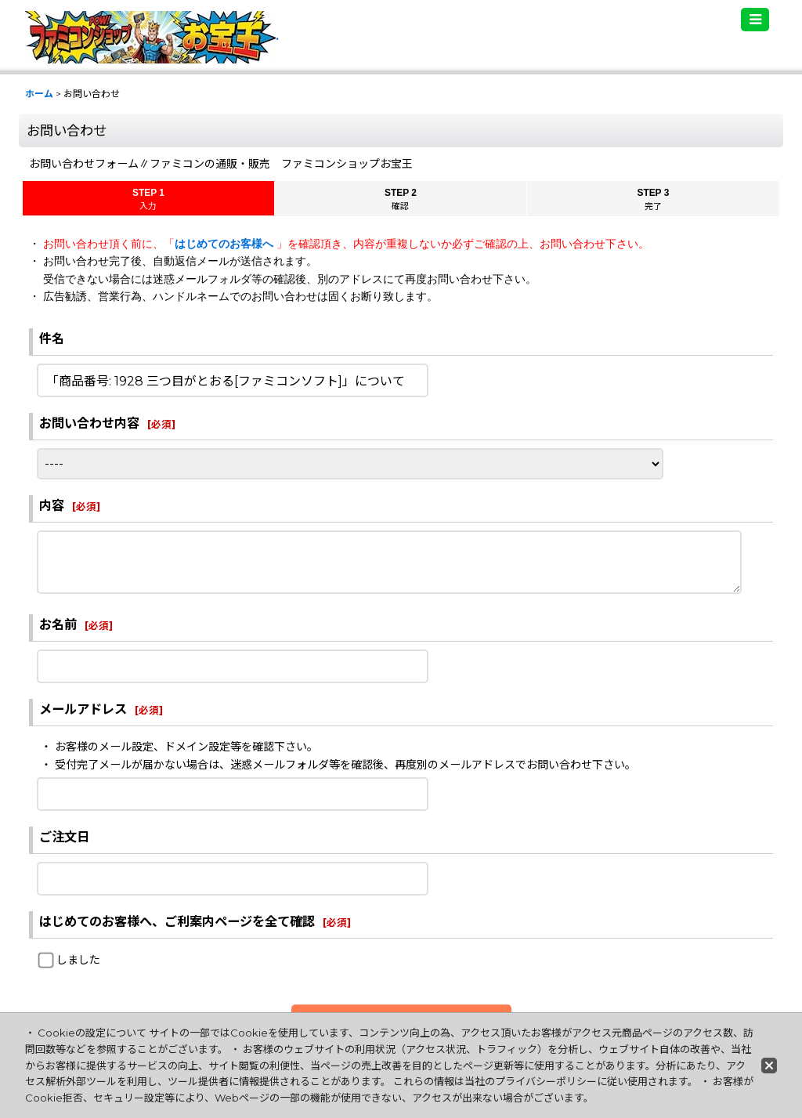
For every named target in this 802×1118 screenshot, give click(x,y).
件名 (51, 338)
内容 (51, 505)
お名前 (58, 624)
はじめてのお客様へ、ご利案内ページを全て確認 (177, 921)
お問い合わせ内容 (89, 423)
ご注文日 (64, 837)
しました (78, 960)
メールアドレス (83, 709)
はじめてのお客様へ (225, 243)
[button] (755, 19)
